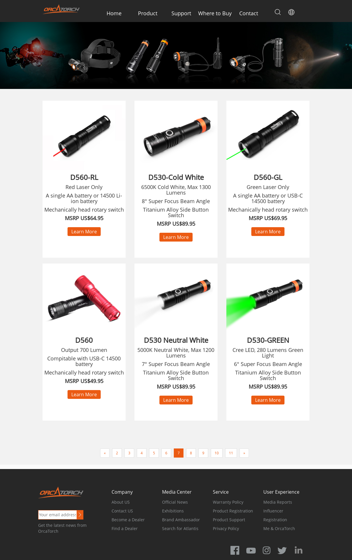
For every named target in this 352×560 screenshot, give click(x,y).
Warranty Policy (228, 502)
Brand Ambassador (181, 519)
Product (147, 13)
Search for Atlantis (180, 528)
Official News (175, 502)
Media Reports (277, 502)
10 (217, 453)
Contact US (122, 511)
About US (121, 502)
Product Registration (233, 511)
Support (181, 13)
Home (114, 13)
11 (231, 453)
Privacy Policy (226, 528)
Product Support (229, 519)
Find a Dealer (125, 528)
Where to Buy (215, 13)
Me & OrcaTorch (279, 528)
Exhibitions (173, 511)
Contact (248, 13)
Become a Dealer (128, 519)
